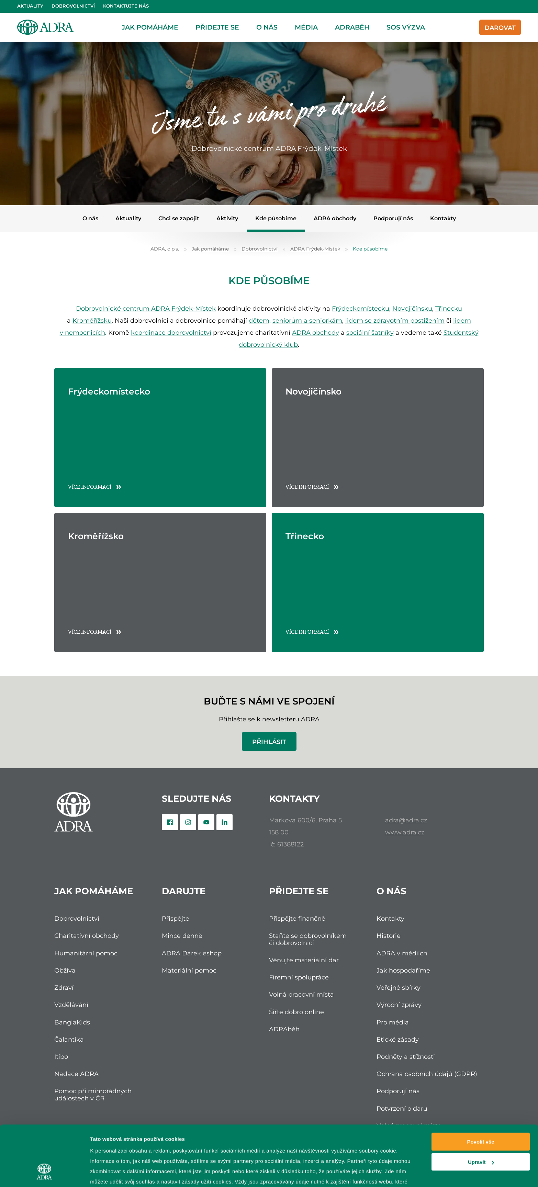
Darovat (500, 27)
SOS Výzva (405, 27)
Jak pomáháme (150, 27)
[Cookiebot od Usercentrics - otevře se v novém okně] (44, 1173)
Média (306, 27)
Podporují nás (393, 218)
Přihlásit (269, 741)
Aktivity (227, 218)
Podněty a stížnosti (406, 1056)
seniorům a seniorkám (307, 320)
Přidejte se (217, 27)
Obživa (65, 970)
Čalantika (69, 1039)
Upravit (481, 1110)
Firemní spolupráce (299, 977)
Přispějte (175, 918)
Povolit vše (480, 1089)
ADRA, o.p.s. (164, 249)
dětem (259, 320)
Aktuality (30, 6)
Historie (389, 935)
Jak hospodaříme (403, 970)
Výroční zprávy (399, 1004)
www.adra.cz (404, 832)
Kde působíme (275, 218)
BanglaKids (72, 1022)
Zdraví (64, 987)
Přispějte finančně (297, 918)
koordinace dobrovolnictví (171, 332)
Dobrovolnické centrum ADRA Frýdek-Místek (146, 308)
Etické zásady (398, 1039)
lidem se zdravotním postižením (395, 320)
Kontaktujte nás (126, 6)
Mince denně (182, 935)
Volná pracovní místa (301, 994)
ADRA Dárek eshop (192, 953)
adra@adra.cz (406, 820)
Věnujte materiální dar (304, 960)
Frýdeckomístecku (360, 308)
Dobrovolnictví (73, 6)
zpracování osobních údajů (207, 1140)
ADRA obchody (335, 218)
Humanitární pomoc (85, 953)
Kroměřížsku (92, 320)
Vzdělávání (71, 1004)
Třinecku (448, 308)
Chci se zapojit (178, 218)
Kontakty (443, 218)
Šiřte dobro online (296, 1012)
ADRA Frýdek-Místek (315, 249)
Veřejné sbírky (399, 987)
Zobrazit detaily (109, 1173)
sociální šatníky (370, 332)
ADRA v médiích (402, 953)
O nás (267, 27)
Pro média (393, 1022)
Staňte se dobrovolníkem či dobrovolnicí (308, 939)
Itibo (61, 1056)
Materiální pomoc (189, 970)
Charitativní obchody (86, 935)
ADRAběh (352, 27)
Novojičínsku (412, 308)
